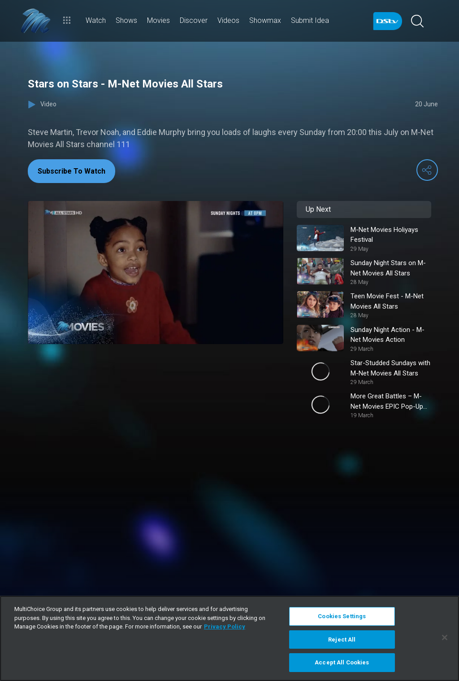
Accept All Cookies (342, 662)
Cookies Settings (342, 616)
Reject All (341, 639)
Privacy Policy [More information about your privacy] (224, 626)
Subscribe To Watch (71, 171)
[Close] (445, 637)
